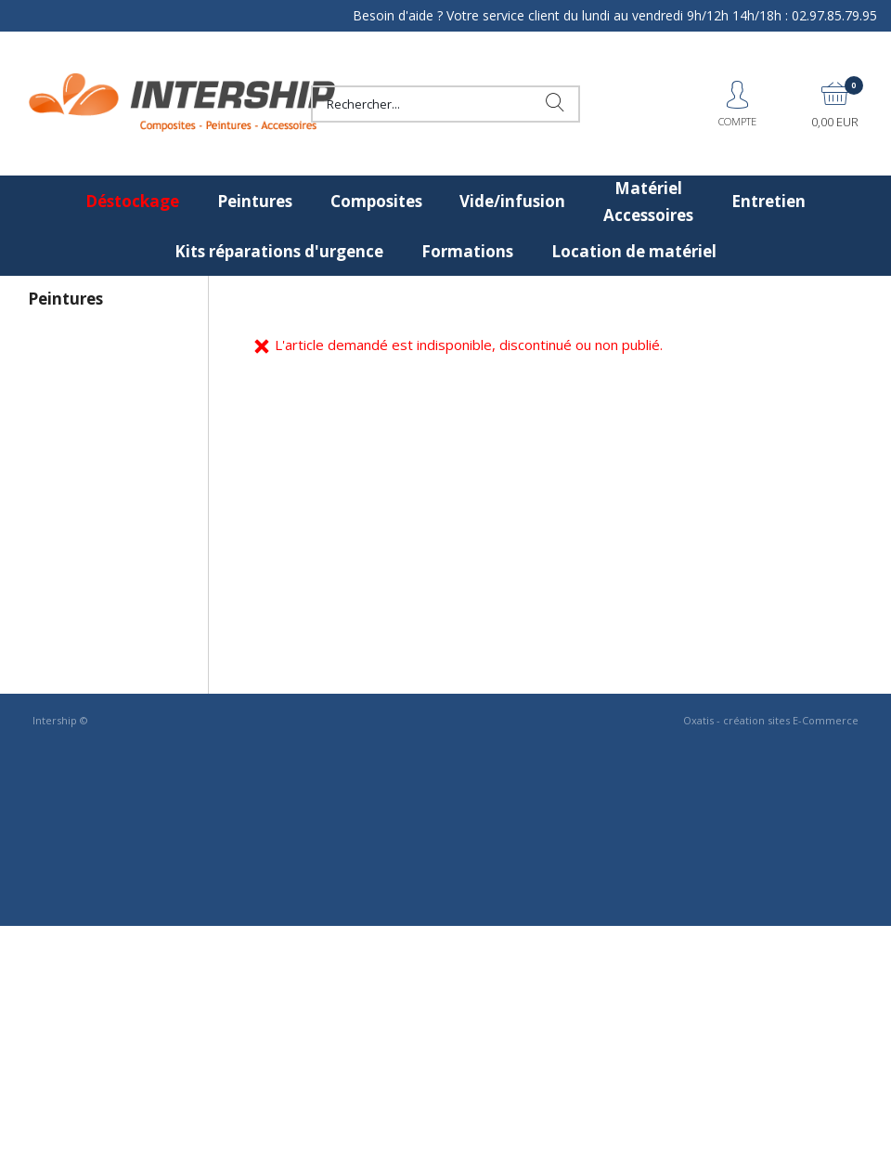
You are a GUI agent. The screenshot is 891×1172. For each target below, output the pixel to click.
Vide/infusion (512, 201)
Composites (376, 201)
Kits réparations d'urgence (278, 251)
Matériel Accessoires (648, 201)
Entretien (768, 201)
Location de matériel (634, 251)
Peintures (254, 201)
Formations (467, 251)
